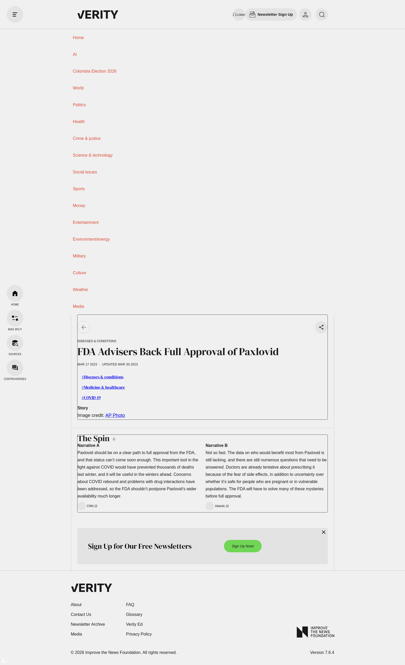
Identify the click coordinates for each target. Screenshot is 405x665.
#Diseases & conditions (102, 377)
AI (75, 54)
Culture (79, 273)
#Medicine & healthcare (103, 387)
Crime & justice (87, 138)
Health (79, 121)
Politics (79, 105)
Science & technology (93, 155)
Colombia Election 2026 (94, 71)
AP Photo (115, 415)
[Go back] (83, 327)
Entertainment (86, 222)
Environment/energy (91, 239)
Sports (79, 189)
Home (78, 37)
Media (78, 306)
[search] (322, 14)
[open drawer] (15, 14)
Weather (80, 289)
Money (79, 205)
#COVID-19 (91, 397)
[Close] (324, 532)
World (78, 88)
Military (79, 256)
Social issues (85, 172)
